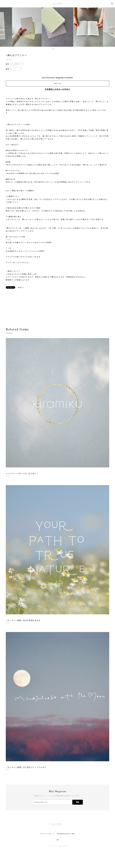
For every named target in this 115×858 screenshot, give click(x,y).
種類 (7, 64)
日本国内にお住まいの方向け (57, 89)
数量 (7, 69)
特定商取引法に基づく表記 (66, 833)
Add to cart (57, 83)
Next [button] (111, 27)
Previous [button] (3, 27)
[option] (57, 27)
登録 (77, 802)
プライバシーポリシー (47, 833)
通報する (21, 287)
